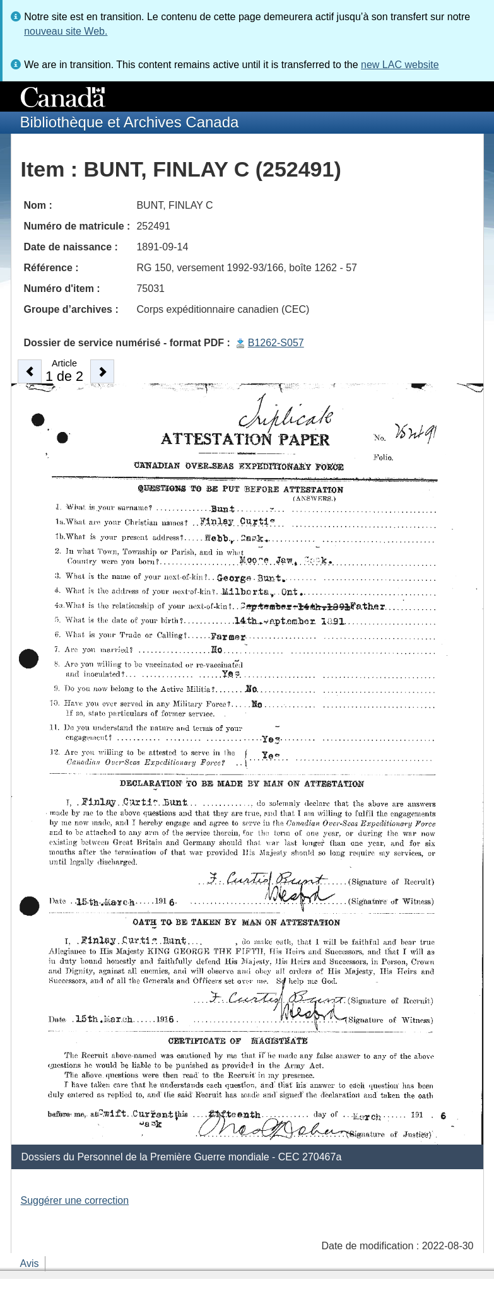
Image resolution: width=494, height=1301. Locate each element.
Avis (29, 1263)
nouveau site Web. (65, 31)
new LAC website (400, 64)
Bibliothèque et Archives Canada (129, 122)
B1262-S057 (276, 342)
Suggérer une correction (75, 1200)
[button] (29, 371)
